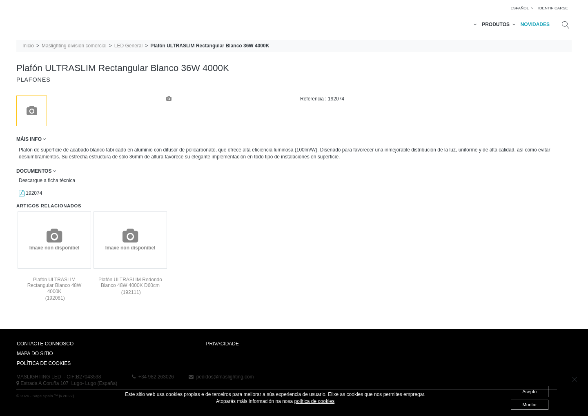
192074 (30, 193)
